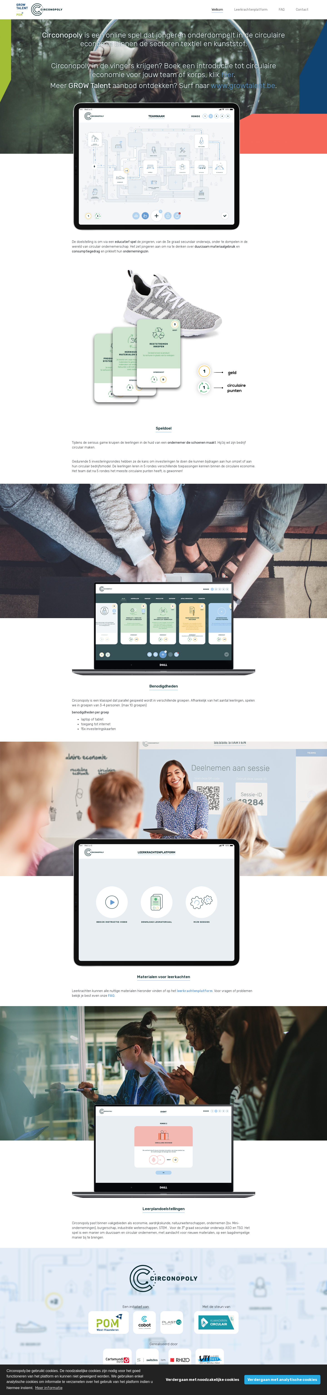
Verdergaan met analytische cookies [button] (282, 1379)
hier (227, 74)
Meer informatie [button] (48, 1388)
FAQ (111, 996)
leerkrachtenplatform (195, 991)
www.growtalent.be (243, 85)
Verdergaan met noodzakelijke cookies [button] (202, 1379)
